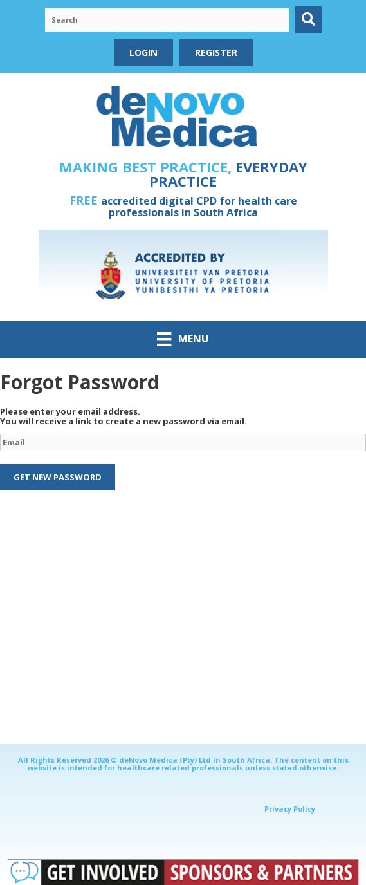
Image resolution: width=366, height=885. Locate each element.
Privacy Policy (289, 809)
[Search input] (167, 20)
